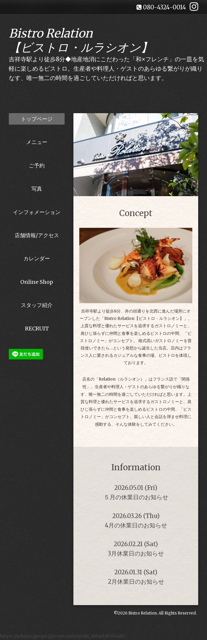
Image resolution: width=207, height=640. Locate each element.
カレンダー (36, 258)
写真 (36, 188)
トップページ (37, 119)
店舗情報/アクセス (37, 235)
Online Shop (36, 282)
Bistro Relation (142, 613)
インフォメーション (36, 212)
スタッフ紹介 (37, 305)
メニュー (36, 142)
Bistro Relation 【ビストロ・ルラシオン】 (80, 40)
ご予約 (37, 165)
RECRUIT (37, 328)
